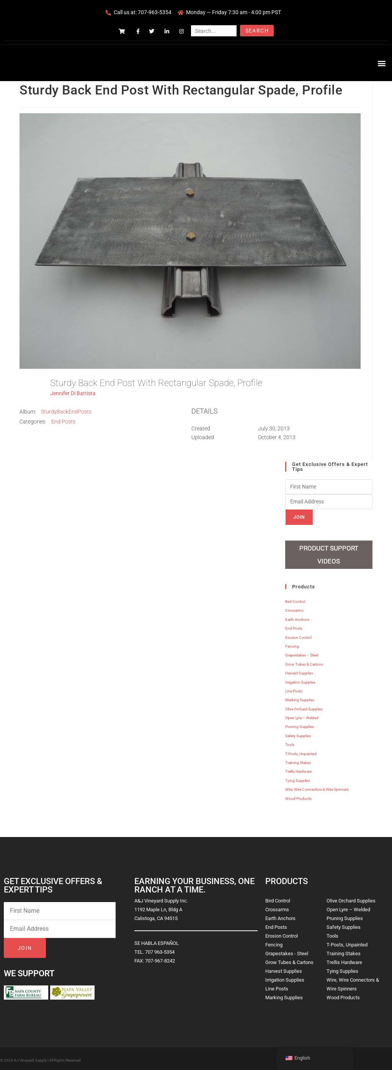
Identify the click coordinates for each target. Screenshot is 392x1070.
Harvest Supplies (299, 670)
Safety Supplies (298, 733)
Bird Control (295, 599)
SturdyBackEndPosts (66, 412)
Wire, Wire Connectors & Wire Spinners (317, 787)
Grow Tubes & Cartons (304, 662)
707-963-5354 (155, 12)
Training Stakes (298, 760)
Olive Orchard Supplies (304, 706)
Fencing (292, 644)
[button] (382, 63)
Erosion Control (298, 634)
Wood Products (298, 795)
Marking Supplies (299, 697)
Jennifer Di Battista (73, 393)
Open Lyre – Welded (301, 715)
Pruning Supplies (299, 724)
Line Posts (293, 688)
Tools (289, 742)
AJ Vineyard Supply (30, 1058)
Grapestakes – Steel (301, 652)
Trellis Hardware (298, 769)
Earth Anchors (297, 617)
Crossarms (294, 608)
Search (257, 31)
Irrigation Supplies (300, 679)
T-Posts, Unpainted (301, 751)
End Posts (63, 422)
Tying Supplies (297, 778)
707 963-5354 (160, 950)
